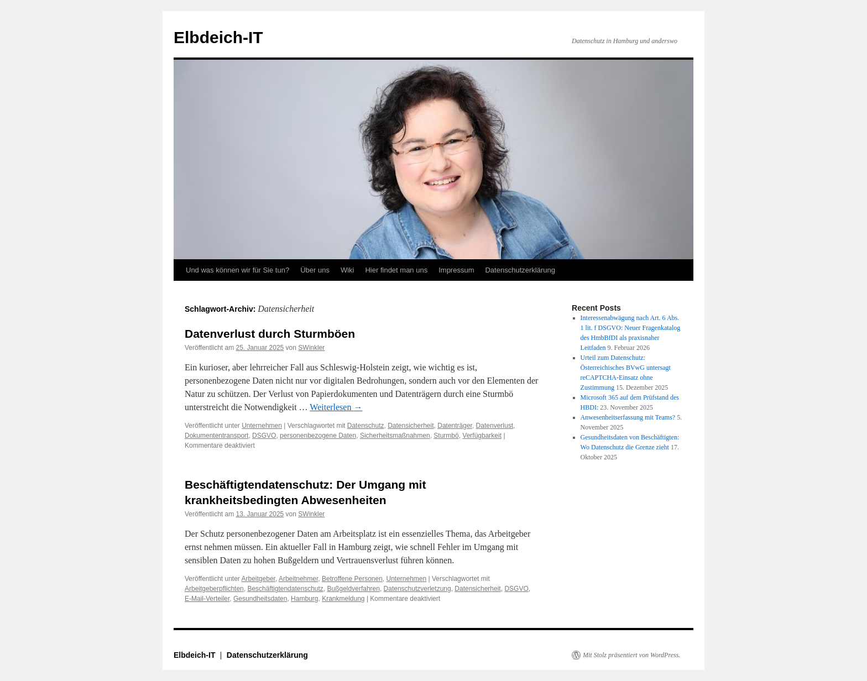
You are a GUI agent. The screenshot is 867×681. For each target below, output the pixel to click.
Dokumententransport (216, 435)
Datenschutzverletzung (417, 589)
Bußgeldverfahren (353, 589)
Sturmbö (445, 435)
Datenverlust (494, 425)
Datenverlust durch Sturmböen (270, 333)
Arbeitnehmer (298, 579)
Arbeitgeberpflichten (214, 589)
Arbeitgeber (258, 579)
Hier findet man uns (396, 270)
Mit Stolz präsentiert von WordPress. (631, 655)
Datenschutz (365, 425)
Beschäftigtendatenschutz (285, 589)
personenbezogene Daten (318, 435)
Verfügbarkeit (482, 435)
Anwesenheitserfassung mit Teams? (628, 417)
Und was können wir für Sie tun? (237, 270)
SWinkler (311, 348)
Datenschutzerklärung (520, 270)
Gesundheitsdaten (260, 599)
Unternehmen (262, 425)
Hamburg (304, 599)
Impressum (456, 270)
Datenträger (454, 425)
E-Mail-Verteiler (207, 599)
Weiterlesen (336, 407)
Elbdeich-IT (218, 37)
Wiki (347, 270)
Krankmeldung (343, 599)
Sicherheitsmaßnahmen (395, 435)
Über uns (315, 270)
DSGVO (264, 435)
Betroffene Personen (352, 579)
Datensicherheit (410, 425)
